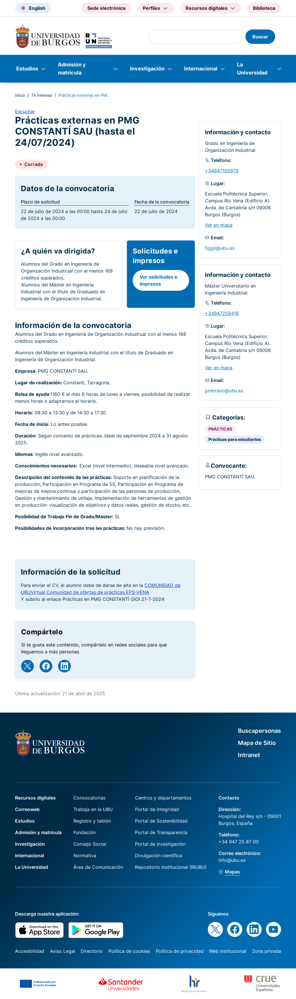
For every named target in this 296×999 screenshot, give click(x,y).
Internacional (200, 69)
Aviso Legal (62, 951)
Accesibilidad (29, 951)
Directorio (92, 951)
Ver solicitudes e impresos (158, 280)
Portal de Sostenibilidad (161, 821)
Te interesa (41, 95)
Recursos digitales (35, 798)
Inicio (20, 95)
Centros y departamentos (163, 798)
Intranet (249, 755)
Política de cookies (129, 951)
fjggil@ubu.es (219, 248)
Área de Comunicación (98, 867)
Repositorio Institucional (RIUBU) (171, 867)
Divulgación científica (158, 855)
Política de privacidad (180, 951)
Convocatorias (89, 798)
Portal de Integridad (157, 809)
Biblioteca (264, 8)
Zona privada (266, 951)
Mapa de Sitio (257, 742)
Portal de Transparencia (161, 832)
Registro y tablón (92, 821)
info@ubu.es (232, 860)
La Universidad (252, 68)
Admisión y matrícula (72, 68)
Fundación (84, 832)
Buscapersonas (259, 730)
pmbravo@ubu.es (224, 391)
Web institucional (227, 951)
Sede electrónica (106, 8)
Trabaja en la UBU (93, 809)
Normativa (84, 855)
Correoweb (27, 809)
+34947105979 (221, 171)
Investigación (147, 69)
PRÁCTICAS (220, 428)
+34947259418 (222, 313)
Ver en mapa (218, 225)
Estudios (27, 69)
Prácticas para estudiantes (234, 439)
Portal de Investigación (160, 844)
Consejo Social (89, 844)
